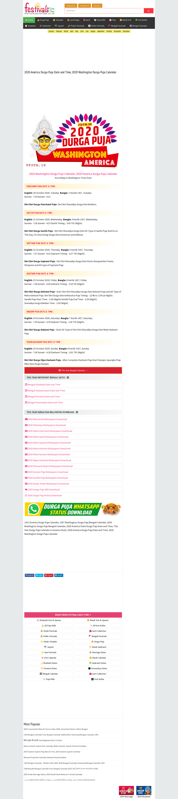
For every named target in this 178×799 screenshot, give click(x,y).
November (117, 31)
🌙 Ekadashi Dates (46, 665)
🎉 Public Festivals (76, 25)
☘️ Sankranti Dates (91, 665)
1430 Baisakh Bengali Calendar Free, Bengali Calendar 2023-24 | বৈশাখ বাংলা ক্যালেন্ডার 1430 (61, 770)
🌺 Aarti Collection (91, 632)
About (120, 315)
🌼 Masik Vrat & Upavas (91, 622)
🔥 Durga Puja (91, 643)
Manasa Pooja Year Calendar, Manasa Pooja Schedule (45, 759)
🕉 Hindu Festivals (96, 25)
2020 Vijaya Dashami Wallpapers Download (48, 463)
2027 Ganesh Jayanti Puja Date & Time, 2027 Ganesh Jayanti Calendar (52, 753)
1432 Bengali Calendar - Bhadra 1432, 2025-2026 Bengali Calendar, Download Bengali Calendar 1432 (64, 765)
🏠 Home (29, 19)
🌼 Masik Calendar (91, 659)
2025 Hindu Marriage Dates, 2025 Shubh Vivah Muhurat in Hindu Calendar (53, 776)
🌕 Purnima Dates (47, 670)
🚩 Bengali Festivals (117, 25)
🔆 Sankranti (45, 25)
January (51, 31)
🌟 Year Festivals (46, 654)
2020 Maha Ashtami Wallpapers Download (47, 451)
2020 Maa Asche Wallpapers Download (46, 422)
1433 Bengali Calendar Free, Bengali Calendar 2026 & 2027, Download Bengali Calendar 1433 (61, 737)
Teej (121, 262)
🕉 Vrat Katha (91, 681)
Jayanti (139, 245)
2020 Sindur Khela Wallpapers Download (47, 486)
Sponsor (99, 5)
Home (120, 311)
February (59, 31)
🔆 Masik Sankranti (91, 649)
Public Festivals (126, 253)
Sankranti (123, 258)
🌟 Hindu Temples (46, 643)
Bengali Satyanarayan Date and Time (45, 393)
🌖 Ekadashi (30, 25)
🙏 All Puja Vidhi (47, 627)
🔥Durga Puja (43, 19)
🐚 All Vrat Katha (91, 627)
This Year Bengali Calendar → (69, 373)
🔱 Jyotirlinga (73, 19)
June (81, 31)
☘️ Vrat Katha (141, 19)
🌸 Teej (112, 19)
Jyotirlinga (124, 249)
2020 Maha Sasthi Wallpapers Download (46, 440)
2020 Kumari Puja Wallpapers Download (46, 475)
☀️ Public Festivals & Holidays (132, 164)
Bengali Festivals (127, 241)
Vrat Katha (142, 262)
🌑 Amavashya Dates (91, 670)
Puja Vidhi (141, 253)
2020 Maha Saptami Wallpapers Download (48, 445)
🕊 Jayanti (59, 25)
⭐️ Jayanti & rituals (127, 154)
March (66, 31)
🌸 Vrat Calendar (46, 659)
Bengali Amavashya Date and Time (44, 405)
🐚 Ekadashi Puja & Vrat (129, 144)
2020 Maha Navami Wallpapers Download (47, 457)
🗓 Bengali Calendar (138, 25)
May (76, 31)
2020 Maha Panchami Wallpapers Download (48, 434)
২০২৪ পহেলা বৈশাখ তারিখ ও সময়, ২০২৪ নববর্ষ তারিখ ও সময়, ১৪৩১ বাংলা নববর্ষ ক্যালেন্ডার (59, 782)
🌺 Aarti (86, 19)
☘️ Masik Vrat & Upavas (129, 149)
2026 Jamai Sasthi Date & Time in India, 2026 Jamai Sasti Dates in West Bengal (56, 731)
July (87, 31)
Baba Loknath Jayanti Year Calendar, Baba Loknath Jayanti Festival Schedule (55, 748)
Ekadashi (142, 241)
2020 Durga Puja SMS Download (42, 492)
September (100, 31)
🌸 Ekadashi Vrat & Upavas (46, 622)
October (109, 31)
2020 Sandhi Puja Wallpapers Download (46, 481)
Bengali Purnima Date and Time (42, 399)
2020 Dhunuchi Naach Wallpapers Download (49, 469)
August (93, 31)
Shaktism (135, 258)
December (126, 31)
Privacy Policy (124, 327)
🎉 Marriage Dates (91, 654)
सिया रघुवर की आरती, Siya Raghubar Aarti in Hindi (43, 742)
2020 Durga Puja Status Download (43, 498)
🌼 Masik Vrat (125, 19)
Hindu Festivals (126, 245)
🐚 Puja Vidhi (99, 19)
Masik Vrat (138, 249)
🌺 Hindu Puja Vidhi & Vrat (130, 159)
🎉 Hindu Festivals (46, 632)
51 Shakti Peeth (126, 237)
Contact (121, 319)
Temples (130, 262)
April (71, 31)
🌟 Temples (58, 19)
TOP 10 (146, 258)
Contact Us (86, 5)
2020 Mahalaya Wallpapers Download (45, 428)
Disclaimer (122, 323)
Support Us (72, 5)
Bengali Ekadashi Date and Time (42, 387)
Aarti (138, 237)
